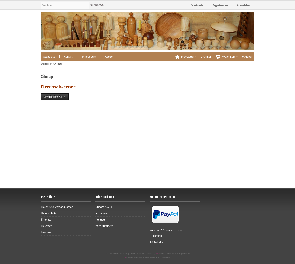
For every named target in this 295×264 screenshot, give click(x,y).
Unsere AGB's (104, 206)
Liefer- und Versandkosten (57, 206)
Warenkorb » (237, 56)
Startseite (49, 56)
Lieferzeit (46, 226)
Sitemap (46, 219)
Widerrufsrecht (104, 226)
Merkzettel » (196, 56)
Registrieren (220, 5)
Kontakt (68, 56)
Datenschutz (49, 213)
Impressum (89, 56)
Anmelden (243, 5)
